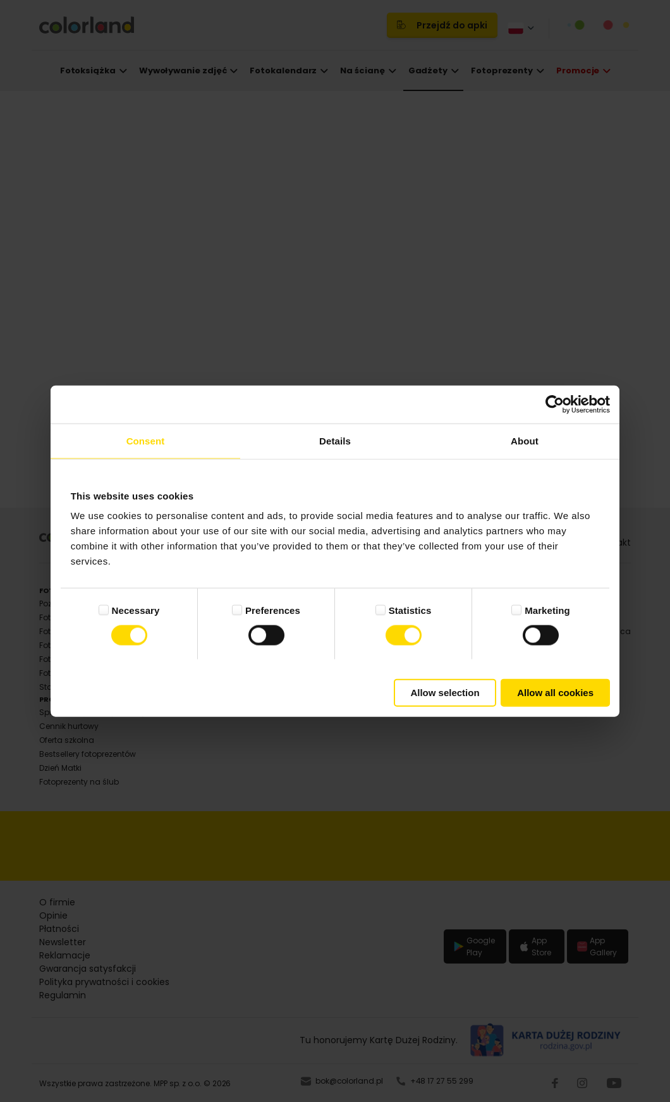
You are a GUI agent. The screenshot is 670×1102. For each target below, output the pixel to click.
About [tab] (525, 440)
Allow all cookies (555, 692)
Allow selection (444, 692)
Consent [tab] (145, 440)
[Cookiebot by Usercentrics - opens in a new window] (554, 404)
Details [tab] (335, 440)
